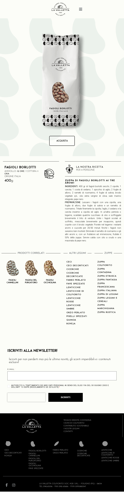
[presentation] (26, 397)
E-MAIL (11, 370)
